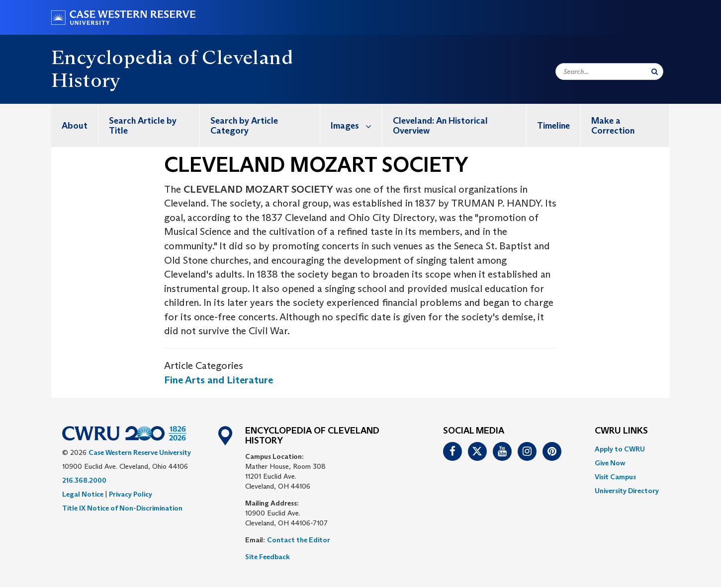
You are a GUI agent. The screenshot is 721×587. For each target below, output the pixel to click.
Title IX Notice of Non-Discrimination (122, 508)
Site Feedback (267, 556)
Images (356, 125)
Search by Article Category (244, 125)
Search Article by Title (143, 125)
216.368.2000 (84, 480)
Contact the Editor (298, 539)
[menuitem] (74, 125)
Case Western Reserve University (140, 452)
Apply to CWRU (620, 448)
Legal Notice (82, 494)
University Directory (627, 490)
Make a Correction (612, 125)
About (75, 125)
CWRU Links (621, 431)
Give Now (610, 462)
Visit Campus (615, 476)
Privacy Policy (130, 494)
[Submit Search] (654, 71)
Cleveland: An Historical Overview (440, 125)
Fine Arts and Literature (218, 380)
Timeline (553, 125)
